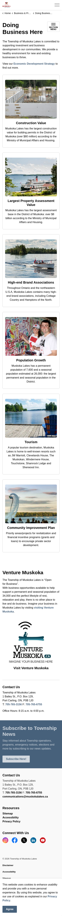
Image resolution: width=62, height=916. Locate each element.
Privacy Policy (11, 821)
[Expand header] (57, 5)
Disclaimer (7, 865)
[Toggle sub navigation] (53, 27)
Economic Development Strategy (34, 63)
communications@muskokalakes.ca (25, 796)
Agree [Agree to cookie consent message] (10, 909)
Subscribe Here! (16, 759)
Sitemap (7, 813)
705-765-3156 (13, 704)
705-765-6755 (34, 704)
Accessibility (10, 817)
